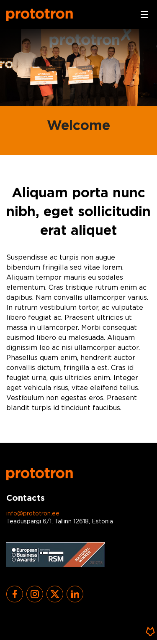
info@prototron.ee (32, 513)
